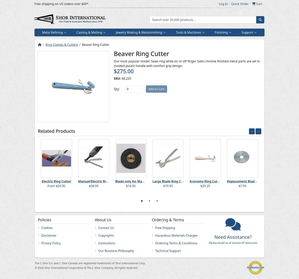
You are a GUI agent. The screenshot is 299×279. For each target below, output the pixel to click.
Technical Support (168, 251)
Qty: (117, 89)
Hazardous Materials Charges (176, 235)
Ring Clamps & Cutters (61, 45)
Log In (223, 4)
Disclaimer (49, 235)
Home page (70, 20)
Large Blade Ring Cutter (171, 181)
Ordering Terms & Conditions (176, 243)
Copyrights (106, 235)
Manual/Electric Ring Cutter (99, 181)
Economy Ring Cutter (206, 181)
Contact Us (106, 228)
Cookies (47, 228)
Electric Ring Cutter (56, 181)
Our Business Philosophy (116, 251)
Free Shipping (165, 228)
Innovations (106, 243)
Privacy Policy (51, 243)
